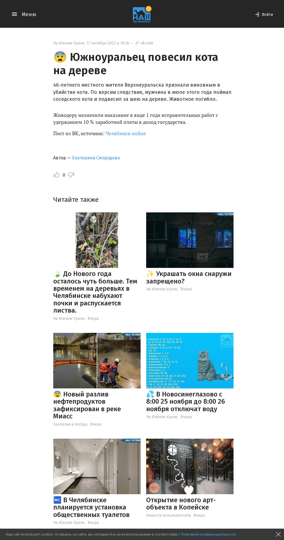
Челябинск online (126, 133)
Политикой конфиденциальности (208, 534)
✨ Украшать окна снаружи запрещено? (189, 277)
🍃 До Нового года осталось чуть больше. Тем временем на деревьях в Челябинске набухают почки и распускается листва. (95, 292)
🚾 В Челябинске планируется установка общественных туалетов (91, 507)
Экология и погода (70, 424)
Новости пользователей (168, 515)
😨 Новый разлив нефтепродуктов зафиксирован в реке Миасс (87, 405)
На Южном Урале (69, 43)
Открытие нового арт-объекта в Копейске (181, 503)
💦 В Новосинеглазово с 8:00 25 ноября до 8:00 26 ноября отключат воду (185, 401)
